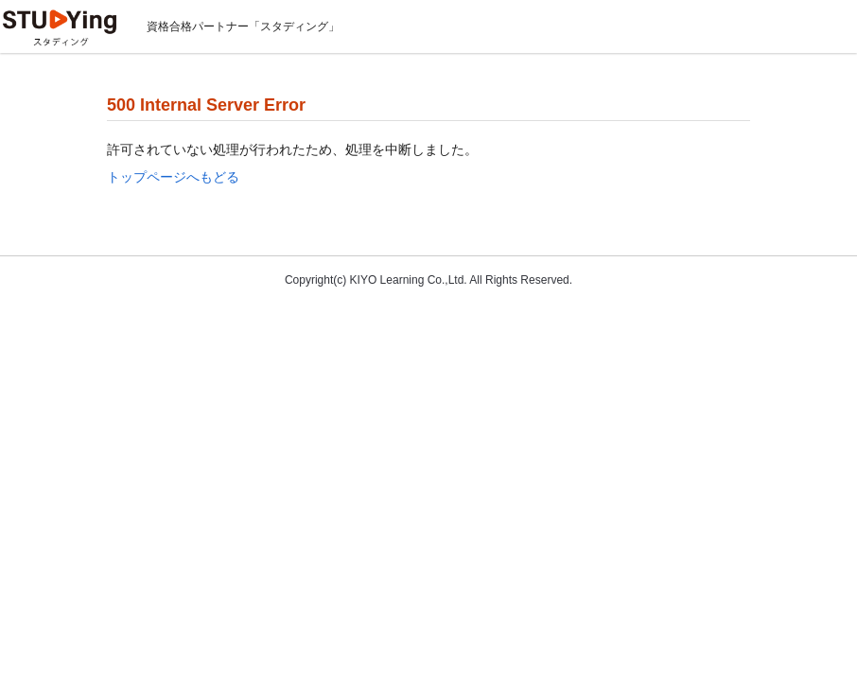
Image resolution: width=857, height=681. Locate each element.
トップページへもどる (173, 176)
